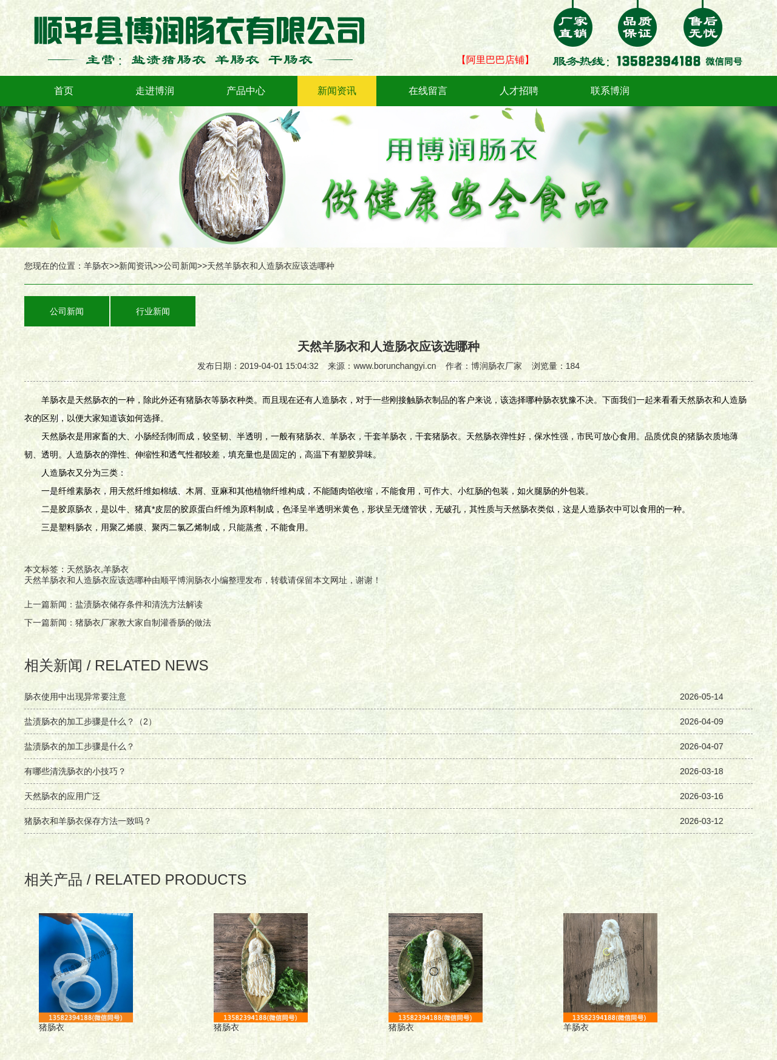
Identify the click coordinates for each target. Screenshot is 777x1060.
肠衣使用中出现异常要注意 (75, 696)
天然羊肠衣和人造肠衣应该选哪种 (88, 580)
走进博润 (154, 91)
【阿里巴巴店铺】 (495, 60)
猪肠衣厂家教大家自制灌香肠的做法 (143, 622)
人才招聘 (519, 91)
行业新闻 (153, 311)
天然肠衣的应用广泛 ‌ (63, 796)
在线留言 (428, 91)
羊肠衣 (96, 266)
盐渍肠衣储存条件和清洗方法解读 (139, 604)
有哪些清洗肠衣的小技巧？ (75, 771)
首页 (63, 91)
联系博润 (610, 91)
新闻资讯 (336, 91)
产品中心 (245, 91)
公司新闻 (180, 266)
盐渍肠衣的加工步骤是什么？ (79, 746)
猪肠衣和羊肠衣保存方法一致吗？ (88, 821)
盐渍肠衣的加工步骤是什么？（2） (90, 721)
